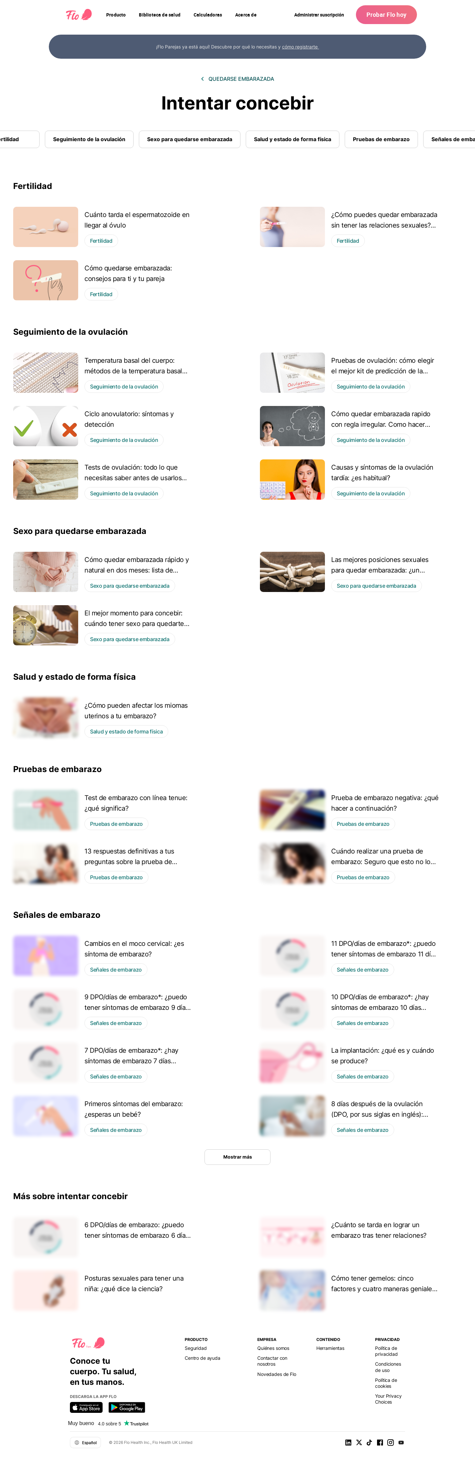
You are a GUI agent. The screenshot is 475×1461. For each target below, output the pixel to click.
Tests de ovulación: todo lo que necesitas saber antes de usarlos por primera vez (132, 477)
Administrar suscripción (319, 15)
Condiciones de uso (388, 1367)
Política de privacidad (386, 1351)
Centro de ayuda (202, 1358)
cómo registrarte (300, 46)
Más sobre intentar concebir (70, 1196)
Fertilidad (32, 186)
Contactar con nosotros (272, 1361)
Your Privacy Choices (388, 1399)
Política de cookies (386, 1383)
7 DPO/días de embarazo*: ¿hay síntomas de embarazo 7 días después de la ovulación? (131, 1060)
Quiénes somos (273, 1348)
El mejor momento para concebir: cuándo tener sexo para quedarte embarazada (134, 623)
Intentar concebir (237, 103)
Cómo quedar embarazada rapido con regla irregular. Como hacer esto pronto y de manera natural (380, 424)
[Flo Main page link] (79, 15)
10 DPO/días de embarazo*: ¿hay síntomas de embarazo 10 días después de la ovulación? (379, 1007)
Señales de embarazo (56, 915)
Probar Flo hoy (386, 14)
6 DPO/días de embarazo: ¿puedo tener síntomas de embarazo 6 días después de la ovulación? (136, 1235)
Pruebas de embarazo (381, 139)
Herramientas (330, 1348)
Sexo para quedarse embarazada (189, 139)
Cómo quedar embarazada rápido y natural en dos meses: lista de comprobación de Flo (136, 570)
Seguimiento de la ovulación (89, 139)
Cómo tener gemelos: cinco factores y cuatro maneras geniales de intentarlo (383, 1288)
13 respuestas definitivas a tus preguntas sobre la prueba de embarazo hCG (129, 861)
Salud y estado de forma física (292, 139)
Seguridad (196, 1348)
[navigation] (116, 15)
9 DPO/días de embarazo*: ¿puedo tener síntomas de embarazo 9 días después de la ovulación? (136, 1007)
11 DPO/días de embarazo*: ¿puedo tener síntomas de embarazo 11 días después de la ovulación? (384, 954)
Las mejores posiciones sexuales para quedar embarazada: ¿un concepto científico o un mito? (379, 570)
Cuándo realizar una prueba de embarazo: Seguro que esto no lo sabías (380, 861)
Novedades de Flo (276, 1374)
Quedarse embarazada (241, 79)
